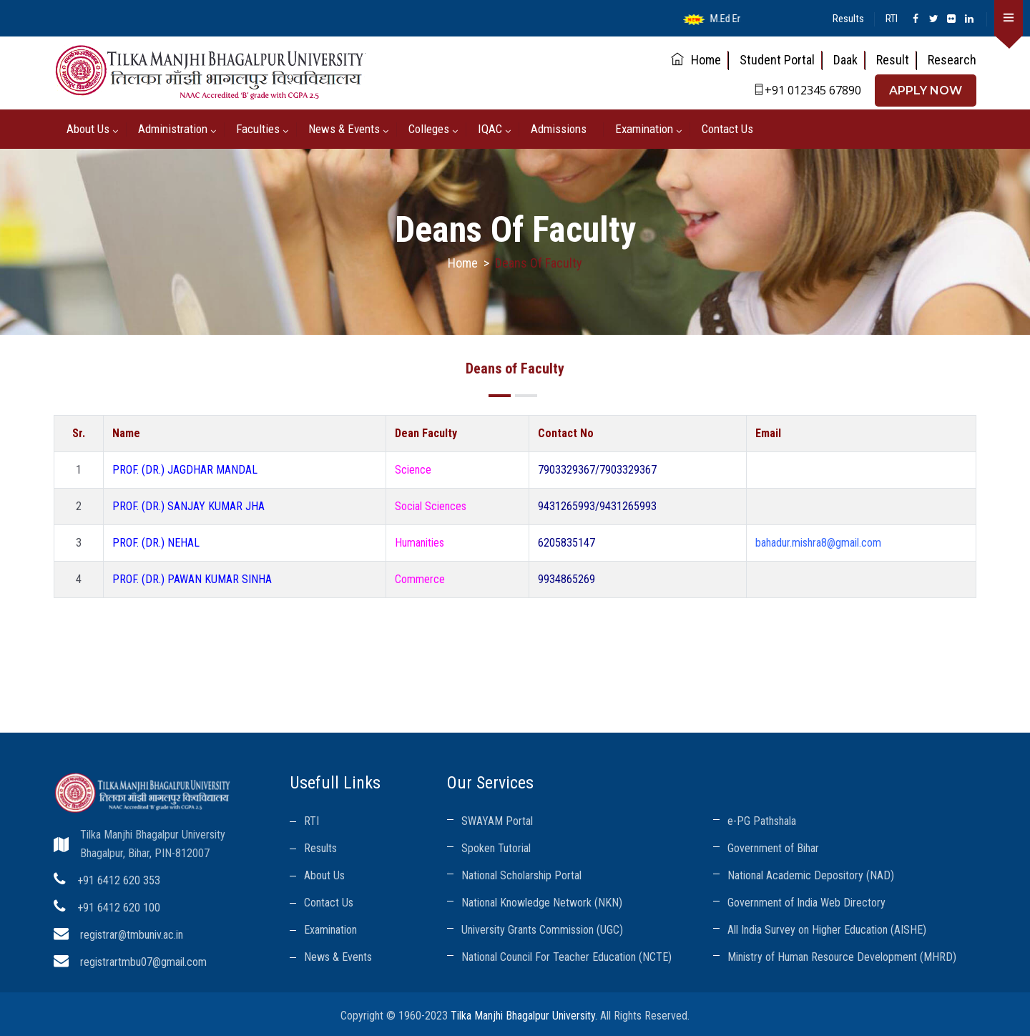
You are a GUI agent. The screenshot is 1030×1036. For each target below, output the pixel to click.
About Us (324, 875)
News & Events (344, 129)
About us (88, 129)
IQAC (490, 129)
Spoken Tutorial (496, 848)
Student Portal (777, 59)
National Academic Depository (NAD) (810, 875)
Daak (845, 59)
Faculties (258, 129)
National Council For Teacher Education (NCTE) (566, 957)
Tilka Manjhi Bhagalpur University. (524, 1015)
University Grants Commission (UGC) (542, 930)
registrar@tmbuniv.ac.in (131, 935)
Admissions (559, 129)
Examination (644, 129)
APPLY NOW (925, 90)
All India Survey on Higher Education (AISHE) (826, 930)
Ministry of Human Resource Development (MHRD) (841, 957)
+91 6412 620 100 (118, 907)
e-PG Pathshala (761, 821)
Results (848, 18)
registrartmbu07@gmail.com (143, 962)
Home (696, 59)
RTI (892, 18)
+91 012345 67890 (807, 90)
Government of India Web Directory (806, 902)
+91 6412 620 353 (118, 880)
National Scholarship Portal (521, 875)
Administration (172, 129)
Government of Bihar (773, 848)
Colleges (428, 129)
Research (952, 59)
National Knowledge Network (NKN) (541, 902)
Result (892, 59)
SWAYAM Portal (497, 821)
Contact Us (727, 129)
